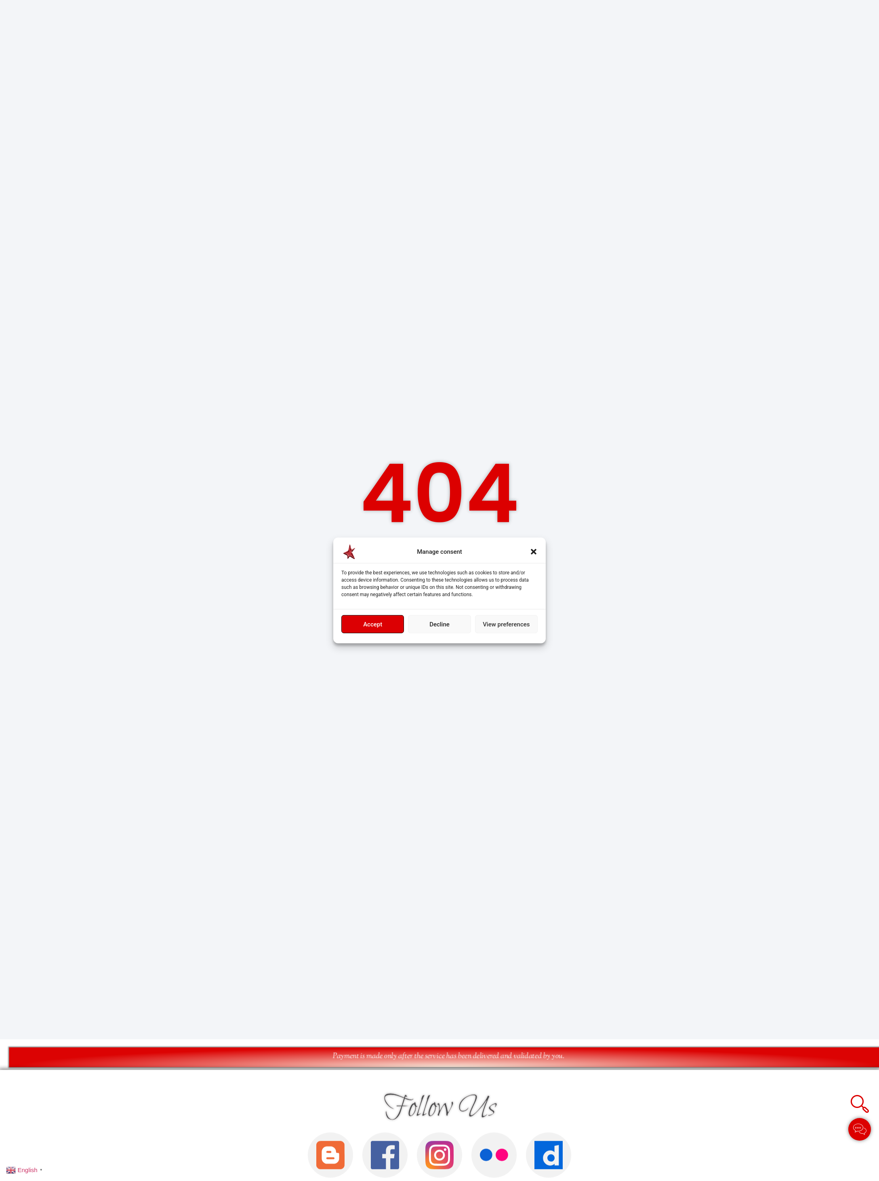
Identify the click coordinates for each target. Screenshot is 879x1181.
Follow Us (440, 1159)
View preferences (506, 624)
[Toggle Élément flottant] (859, 1129)
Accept (372, 624)
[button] (534, 552)
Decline (439, 624)
